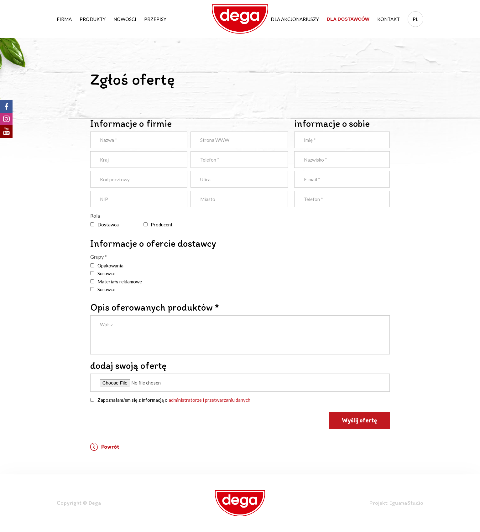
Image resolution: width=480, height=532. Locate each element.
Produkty (93, 19)
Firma (64, 19)
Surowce (106, 273)
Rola (95, 216)
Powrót (104, 447)
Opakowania (110, 265)
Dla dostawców (348, 19)
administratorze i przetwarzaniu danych (209, 400)
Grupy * (98, 257)
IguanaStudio (406, 502)
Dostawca (108, 224)
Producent (162, 224)
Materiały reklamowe (119, 281)
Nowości (124, 19)
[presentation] (137, 420)
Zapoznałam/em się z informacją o (173, 400)
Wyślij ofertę (359, 420)
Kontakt (388, 19)
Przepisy (155, 19)
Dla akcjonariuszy (295, 19)
